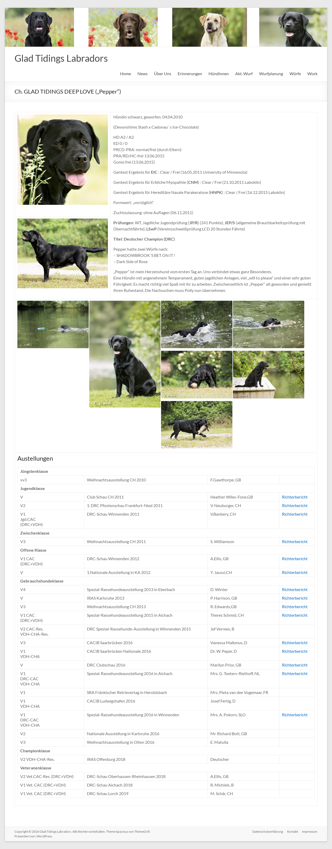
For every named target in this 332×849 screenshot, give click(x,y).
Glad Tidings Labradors (61, 58)
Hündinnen (219, 73)
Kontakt (292, 831)
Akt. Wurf (244, 73)
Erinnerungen (190, 73)
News (142, 73)
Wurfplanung (271, 73)
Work (312, 73)
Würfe (295, 73)
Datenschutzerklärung (267, 831)
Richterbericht (295, 496)
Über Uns (162, 73)
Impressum (309, 831)
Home (125, 73)
